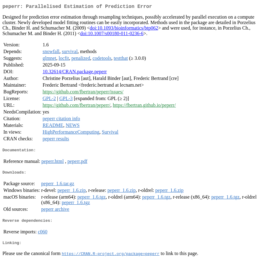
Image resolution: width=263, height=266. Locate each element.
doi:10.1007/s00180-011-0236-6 (112, 34)
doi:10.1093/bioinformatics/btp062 (124, 29)
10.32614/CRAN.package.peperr (74, 72)
